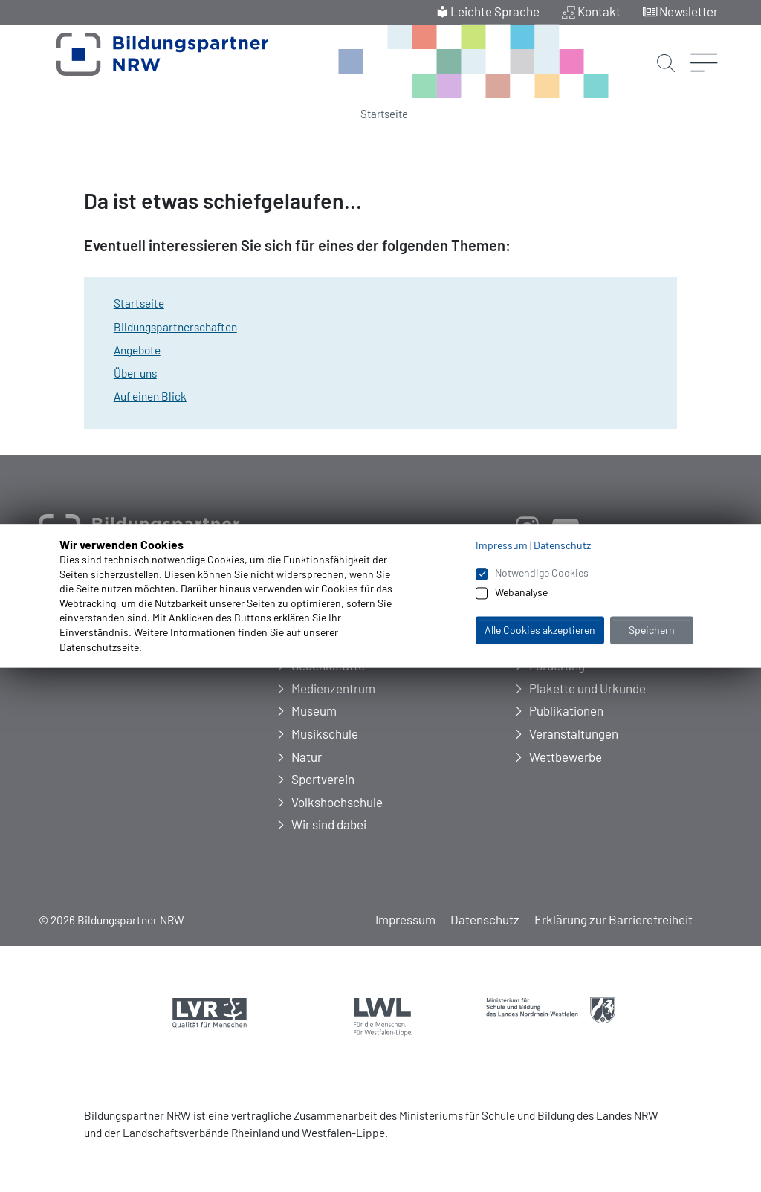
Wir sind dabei (328, 824)
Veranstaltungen (573, 733)
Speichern (652, 629)
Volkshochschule (337, 801)
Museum (314, 710)
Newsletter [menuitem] (688, 11)
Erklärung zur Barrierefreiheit (613, 919)
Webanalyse (521, 592)
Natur (306, 756)
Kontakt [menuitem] (599, 11)
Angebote (137, 350)
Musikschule (324, 733)
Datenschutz (484, 919)
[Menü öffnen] (704, 41)
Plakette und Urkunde (587, 688)
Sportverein (322, 778)
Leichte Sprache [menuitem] (495, 11)
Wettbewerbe (565, 756)
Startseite (384, 113)
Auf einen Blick (150, 396)
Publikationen (566, 710)
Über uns (135, 373)
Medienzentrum (333, 688)
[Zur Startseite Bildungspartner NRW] (143, 62)
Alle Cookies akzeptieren (540, 629)
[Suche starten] (666, 50)
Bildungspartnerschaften (175, 327)
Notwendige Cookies (542, 572)
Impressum (405, 919)
